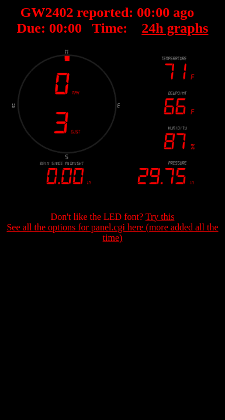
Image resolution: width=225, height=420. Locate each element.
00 (144, 12)
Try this (160, 217)
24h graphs (174, 28)
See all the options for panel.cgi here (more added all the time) (112, 232)
